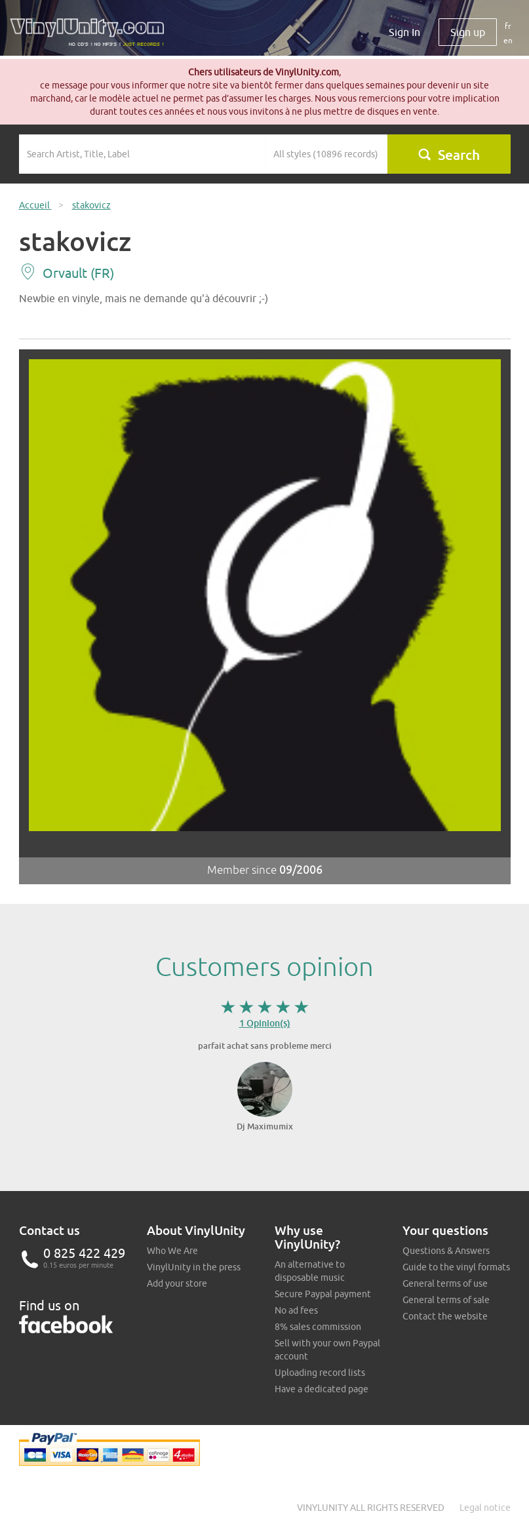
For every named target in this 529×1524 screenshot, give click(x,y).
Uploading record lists (320, 1372)
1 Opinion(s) (264, 1022)
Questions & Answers (446, 1250)
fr (508, 26)
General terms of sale (446, 1300)
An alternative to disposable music (310, 1271)
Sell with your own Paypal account (327, 1349)
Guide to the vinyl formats (456, 1267)
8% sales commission (318, 1326)
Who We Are (172, 1250)
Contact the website (445, 1316)
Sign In (404, 32)
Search (449, 154)
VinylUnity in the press (194, 1267)
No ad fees (296, 1310)
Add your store (177, 1283)
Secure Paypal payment (323, 1294)
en (508, 40)
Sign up (467, 32)
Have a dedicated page (321, 1389)
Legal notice (485, 1507)
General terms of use (445, 1283)
